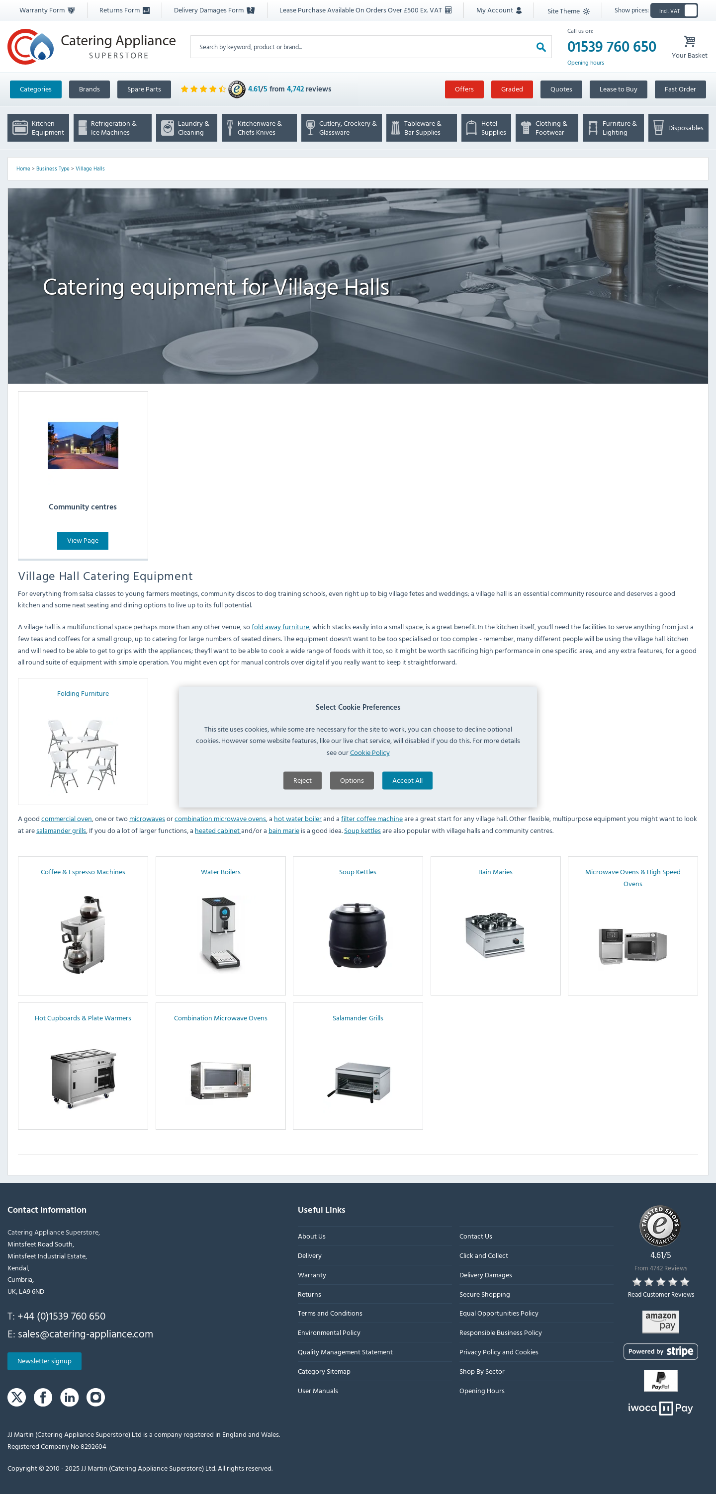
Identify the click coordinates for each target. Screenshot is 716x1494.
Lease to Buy (618, 88)
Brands (89, 88)
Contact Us (475, 1236)
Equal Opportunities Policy (498, 1313)
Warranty (312, 1274)
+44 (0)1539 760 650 (61, 1316)
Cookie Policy (370, 830)
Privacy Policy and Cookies (498, 1351)
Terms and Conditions (330, 1313)
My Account (499, 9)
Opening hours (585, 63)
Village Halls (90, 168)
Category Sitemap (324, 1371)
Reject (302, 857)
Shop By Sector (482, 1371)
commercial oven (66, 818)
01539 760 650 (611, 46)
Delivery (310, 1255)
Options (352, 857)
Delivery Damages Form (214, 9)
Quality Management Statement (345, 1351)
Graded (512, 88)
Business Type (53, 168)
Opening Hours (482, 1390)
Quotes (561, 88)
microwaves (147, 818)
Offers (464, 88)
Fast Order (680, 88)
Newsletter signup (44, 1361)
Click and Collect (483, 1255)
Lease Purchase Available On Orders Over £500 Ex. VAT (365, 9)
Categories (36, 88)
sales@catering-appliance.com (85, 1333)
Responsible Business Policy (500, 1333)
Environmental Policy (329, 1333)
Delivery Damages (485, 1274)
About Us (312, 1236)
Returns (309, 1294)
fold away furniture (280, 626)
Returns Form (124, 9)
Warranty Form (47, 9)
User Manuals (318, 1390)
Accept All (407, 857)
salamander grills (61, 830)
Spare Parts (144, 88)
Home (23, 168)
